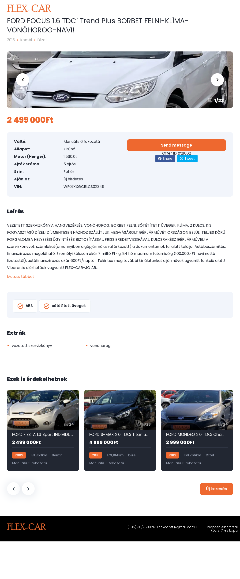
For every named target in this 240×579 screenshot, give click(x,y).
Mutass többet (20, 276)
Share (165, 158)
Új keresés (216, 489)
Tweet (187, 158)
